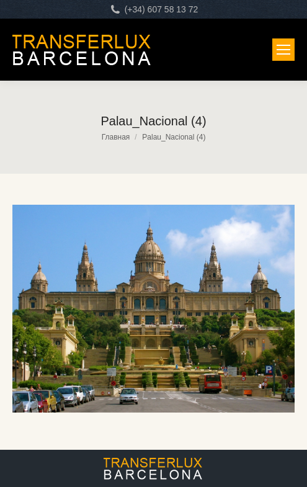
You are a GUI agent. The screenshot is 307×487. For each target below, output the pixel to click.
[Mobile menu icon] (283, 49)
